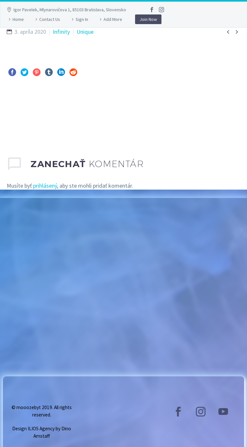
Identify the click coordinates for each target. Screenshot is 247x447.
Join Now (148, 19)
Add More (113, 19)
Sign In (82, 19)
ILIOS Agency (41, 428)
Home (18, 19)
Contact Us (49, 19)
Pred (19, 112)
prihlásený (45, 185)
